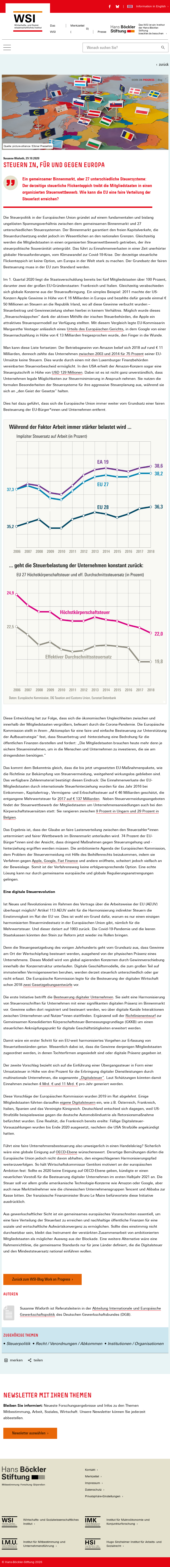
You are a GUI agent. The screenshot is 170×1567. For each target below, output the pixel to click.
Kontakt (90, 1469)
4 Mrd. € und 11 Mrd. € (58, 1084)
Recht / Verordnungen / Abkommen (69, 1343)
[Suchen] (163, 47)
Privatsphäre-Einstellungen (102, 1496)
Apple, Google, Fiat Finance (55, 861)
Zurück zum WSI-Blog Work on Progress (41, 1279)
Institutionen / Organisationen (136, 1343)
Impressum (92, 1483)
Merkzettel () (79, 28)
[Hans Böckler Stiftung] (24, 1485)
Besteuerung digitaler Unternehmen (83, 997)
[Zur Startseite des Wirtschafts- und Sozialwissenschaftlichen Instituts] (27, 29)
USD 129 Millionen (67, 372)
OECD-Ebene (66, 1152)
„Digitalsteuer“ (91, 1078)
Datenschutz (93, 1489)
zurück (163, 64)
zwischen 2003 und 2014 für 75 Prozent (111, 354)
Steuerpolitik (18, 1343)
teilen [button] (35, 1360)
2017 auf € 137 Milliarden (78, 799)
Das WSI (53, 28)
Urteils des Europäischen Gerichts (95, 329)
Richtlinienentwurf (141, 1016)
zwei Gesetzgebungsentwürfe (47, 985)
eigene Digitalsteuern (77, 1102)
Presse (102, 31)
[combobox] (120, 47)
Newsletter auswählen (29, 1433)
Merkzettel (92, 1476)
